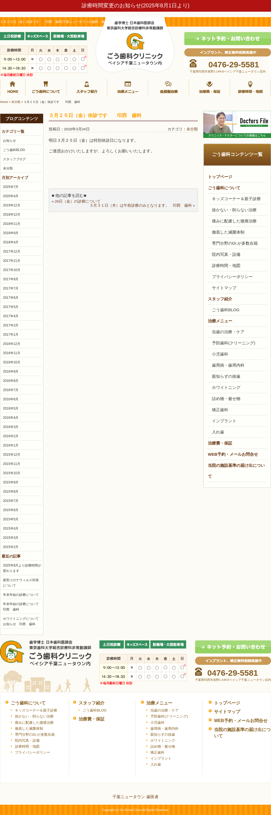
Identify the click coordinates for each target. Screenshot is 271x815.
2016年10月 (11, 362)
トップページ (220, 176)
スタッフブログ (14, 159)
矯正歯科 (220, 409)
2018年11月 (11, 224)
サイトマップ (224, 287)
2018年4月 (10, 242)
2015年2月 (10, 547)
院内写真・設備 (226, 254)
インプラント (224, 420)
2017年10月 (11, 270)
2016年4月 (10, 418)
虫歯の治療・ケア (228, 331)
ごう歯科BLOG (14, 150)
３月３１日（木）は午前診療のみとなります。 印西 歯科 (140, 205)
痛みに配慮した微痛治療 (234, 221)
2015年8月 (10, 491)
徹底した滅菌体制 (228, 232)
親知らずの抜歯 (226, 376)
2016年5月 (10, 408)
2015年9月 (10, 482)
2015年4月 (10, 528)
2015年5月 (10, 519)
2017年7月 (10, 288)
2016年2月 (10, 436)
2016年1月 (10, 445)
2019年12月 (11, 205)
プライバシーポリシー (232, 276)
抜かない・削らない (168, 87)
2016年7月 (10, 390)
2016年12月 (11, 344)
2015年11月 (11, 464)
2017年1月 (10, 334)
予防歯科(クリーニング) (233, 343)
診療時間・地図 (250, 87)
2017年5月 (10, 307)
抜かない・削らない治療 (234, 209)
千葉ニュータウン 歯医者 (135, 796)
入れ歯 (218, 432)
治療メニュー (127, 87)
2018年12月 (11, 214)
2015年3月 (10, 538)
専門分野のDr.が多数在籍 (235, 243)
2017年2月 (10, 325)
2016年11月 (11, 353)
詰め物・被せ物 (226, 398)
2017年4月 (10, 316)
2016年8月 (10, 381)
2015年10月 (11, 473)
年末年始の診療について (21, 595)
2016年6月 (10, 399)
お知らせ (9, 141)
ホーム (12, 87)
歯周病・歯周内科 (228, 365)
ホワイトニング (226, 387)
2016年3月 (10, 427)
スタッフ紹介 (86, 87)
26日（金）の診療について (78, 201)
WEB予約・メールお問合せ (233, 454)
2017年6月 (10, 298)
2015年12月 (11, 455)
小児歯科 (220, 354)
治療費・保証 (209, 87)
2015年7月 (10, 501)
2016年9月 (10, 371)
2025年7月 (10, 187)
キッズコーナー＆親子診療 (236, 198)
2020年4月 (10, 196)
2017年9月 (10, 279)
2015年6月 (10, 510)
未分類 (8, 168)
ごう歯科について (45, 87)
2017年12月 (11, 251)
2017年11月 (11, 261)
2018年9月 (10, 233)
